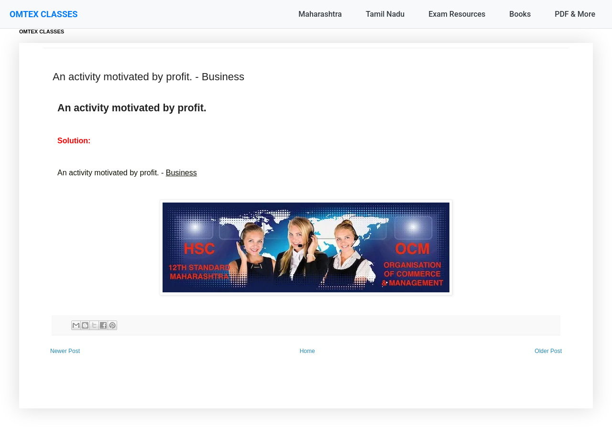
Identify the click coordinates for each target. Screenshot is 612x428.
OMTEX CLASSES (43, 14)
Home (307, 351)
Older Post (548, 351)
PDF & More (575, 14)
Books (520, 14)
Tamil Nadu (385, 14)
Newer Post (65, 351)
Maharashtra (320, 14)
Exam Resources (456, 14)
